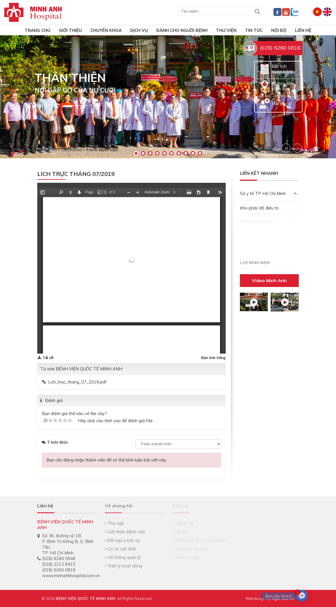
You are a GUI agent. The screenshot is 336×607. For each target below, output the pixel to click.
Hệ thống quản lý (123, 557)
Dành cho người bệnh (182, 30)
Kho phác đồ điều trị (259, 208)
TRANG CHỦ (37, 30)
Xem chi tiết (48, 105)
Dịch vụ (139, 30)
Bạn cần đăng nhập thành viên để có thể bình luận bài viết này (106, 460)
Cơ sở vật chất (120, 548)
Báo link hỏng (213, 358)
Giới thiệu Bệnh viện (125, 531)
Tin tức (254, 30)
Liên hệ (303, 30)
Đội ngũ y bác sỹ (122, 540)
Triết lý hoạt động (123, 566)
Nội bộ (279, 30)
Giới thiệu (70, 30)
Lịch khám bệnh (255, 262)
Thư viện (226, 30)
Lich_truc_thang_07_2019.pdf (77, 382)
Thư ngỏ (114, 523)
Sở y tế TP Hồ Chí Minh (268, 193)
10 (200, 153)
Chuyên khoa (106, 30)
